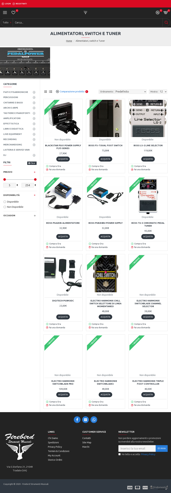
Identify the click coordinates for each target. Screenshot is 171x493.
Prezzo (7, 172)
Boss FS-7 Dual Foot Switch (105, 145)
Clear (33, 163)
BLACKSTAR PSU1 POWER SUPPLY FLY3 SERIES (63, 146)
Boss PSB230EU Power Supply (106, 223)
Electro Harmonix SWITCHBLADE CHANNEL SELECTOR (148, 303)
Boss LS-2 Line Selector (148, 145)
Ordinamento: (107, 92)
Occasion (9, 215)
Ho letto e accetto (137, 454)
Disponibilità (11, 195)
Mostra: (154, 92)
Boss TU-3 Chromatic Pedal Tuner (148, 224)
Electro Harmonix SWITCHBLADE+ (105, 382)
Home (69, 41)
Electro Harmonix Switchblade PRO (62, 382)
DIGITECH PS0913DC (63, 300)
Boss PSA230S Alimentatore (63, 223)
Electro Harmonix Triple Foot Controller (148, 382)
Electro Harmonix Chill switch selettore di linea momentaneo (105, 303)
